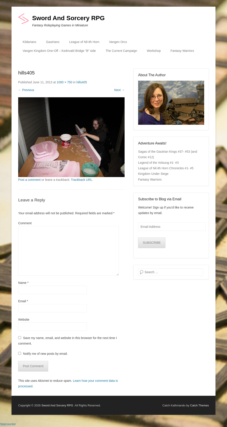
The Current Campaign (121, 51)
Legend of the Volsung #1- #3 (158, 162)
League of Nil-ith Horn (84, 42)
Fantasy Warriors (182, 51)
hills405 (81, 82)
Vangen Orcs (118, 42)
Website (23, 319)
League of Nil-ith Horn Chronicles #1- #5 (166, 168)
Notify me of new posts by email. (45, 353)
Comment (25, 223)
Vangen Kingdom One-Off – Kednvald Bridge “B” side (59, 51)
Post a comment (29, 179)
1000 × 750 (64, 82)
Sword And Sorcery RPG (68, 18)
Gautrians (52, 42)
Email (23, 301)
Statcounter (8, 424)
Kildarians (29, 42)
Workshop (154, 51)
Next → (119, 90)
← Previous (26, 90)
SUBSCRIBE (152, 242)
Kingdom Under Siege (153, 173)
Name (23, 283)
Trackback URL (81, 179)
